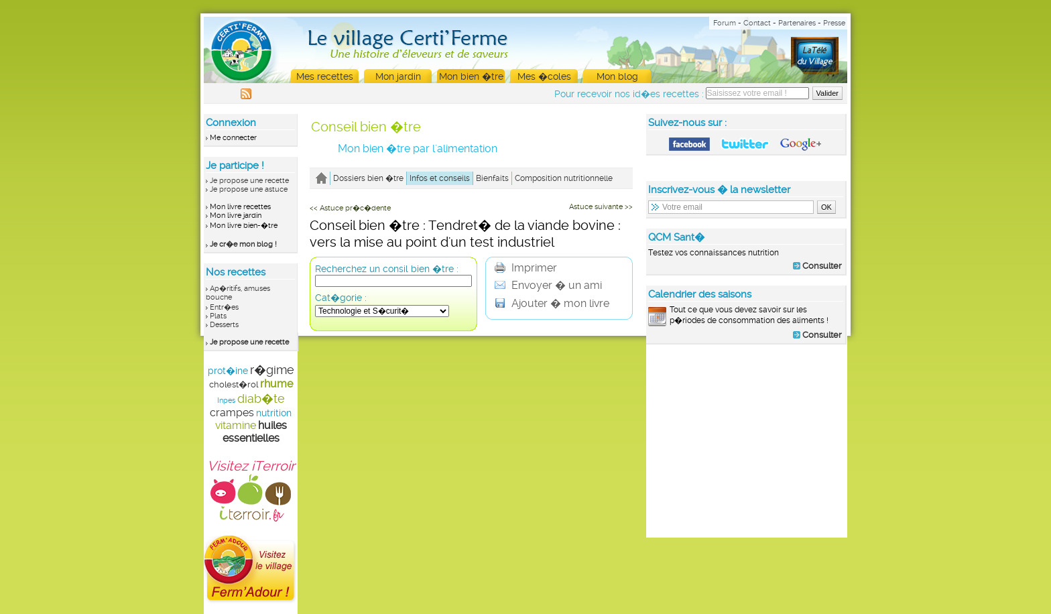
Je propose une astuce (249, 189)
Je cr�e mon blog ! (243, 244)
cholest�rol (233, 384)
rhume (276, 383)
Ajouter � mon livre (552, 303)
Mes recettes (324, 76)
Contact (757, 23)
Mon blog (617, 76)
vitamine (235, 425)
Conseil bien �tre (366, 127)
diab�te (261, 398)
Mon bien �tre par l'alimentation (417, 148)
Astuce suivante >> (601, 206)
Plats (218, 316)
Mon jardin (398, 76)
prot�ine (228, 370)
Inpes (226, 400)
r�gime (272, 370)
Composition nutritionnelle (564, 178)
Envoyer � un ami (548, 285)
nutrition (274, 413)
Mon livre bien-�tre (243, 225)
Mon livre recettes (240, 206)
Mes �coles (544, 76)
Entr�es (224, 307)
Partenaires (797, 23)
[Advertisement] (746, 440)
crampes (232, 412)
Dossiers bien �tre (368, 178)
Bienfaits (492, 178)
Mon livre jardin (235, 215)
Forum (724, 23)
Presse (834, 23)
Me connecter (233, 137)
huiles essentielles (255, 431)
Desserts (224, 324)
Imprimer (526, 267)
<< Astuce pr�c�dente (350, 208)
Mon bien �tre (471, 76)
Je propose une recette (249, 180)
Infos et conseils (440, 178)
